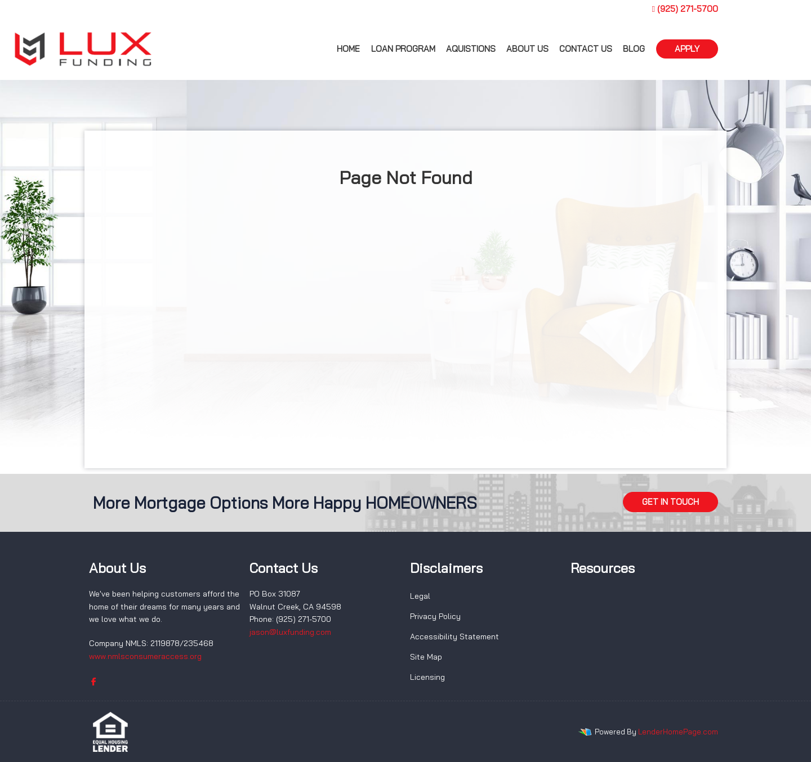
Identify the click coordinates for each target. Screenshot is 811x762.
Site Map (426, 657)
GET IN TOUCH (670, 501)
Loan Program (403, 48)
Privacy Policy (435, 616)
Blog (634, 48)
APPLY (687, 48)
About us (527, 48)
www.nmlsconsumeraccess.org (145, 656)
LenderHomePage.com (678, 731)
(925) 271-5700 (685, 8)
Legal (420, 596)
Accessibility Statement (454, 636)
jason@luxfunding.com (290, 632)
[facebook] (93, 681)
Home (348, 48)
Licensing (427, 677)
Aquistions (471, 48)
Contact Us (585, 48)
